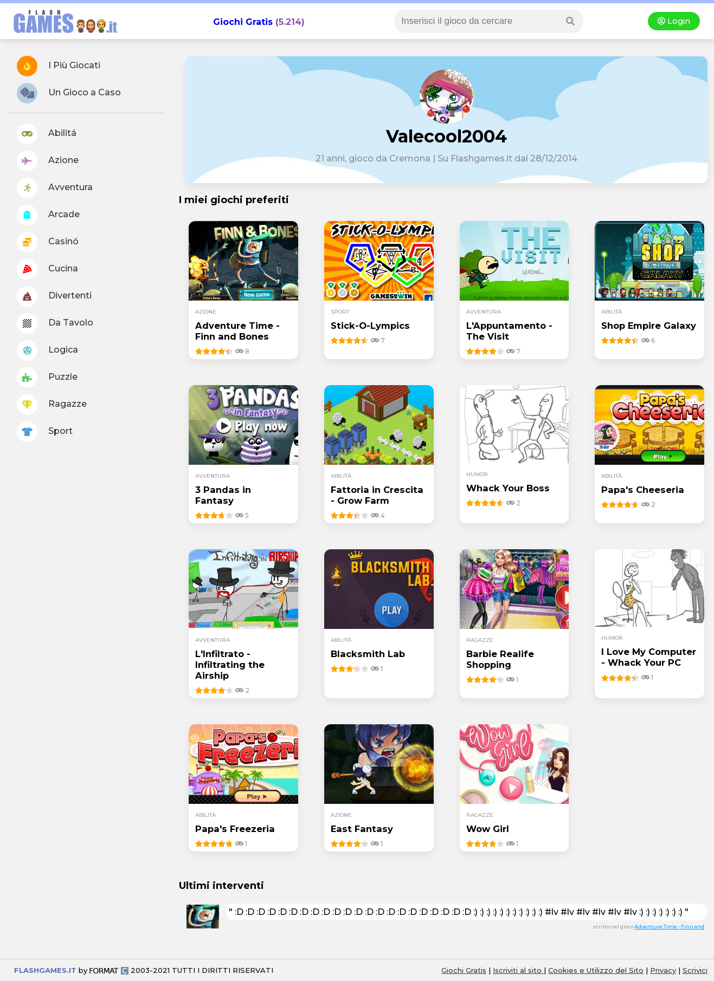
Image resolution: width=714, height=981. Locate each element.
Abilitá (46, 134)
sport (340, 311)
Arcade (48, 215)
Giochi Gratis (243, 22)
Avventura (55, 188)
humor (477, 474)
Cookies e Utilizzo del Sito (596, 970)
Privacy (663, 970)
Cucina (47, 269)
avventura (483, 311)
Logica (47, 350)
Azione (48, 161)
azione (205, 311)
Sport (45, 431)
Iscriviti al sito (518, 970)
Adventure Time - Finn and (669, 927)
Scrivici (695, 970)
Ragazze (52, 404)
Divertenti (54, 296)
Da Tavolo (55, 323)
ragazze (479, 640)
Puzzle (47, 377)
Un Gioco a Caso (69, 93)
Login (674, 21)
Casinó (48, 242)
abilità (611, 311)
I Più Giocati (58, 66)
